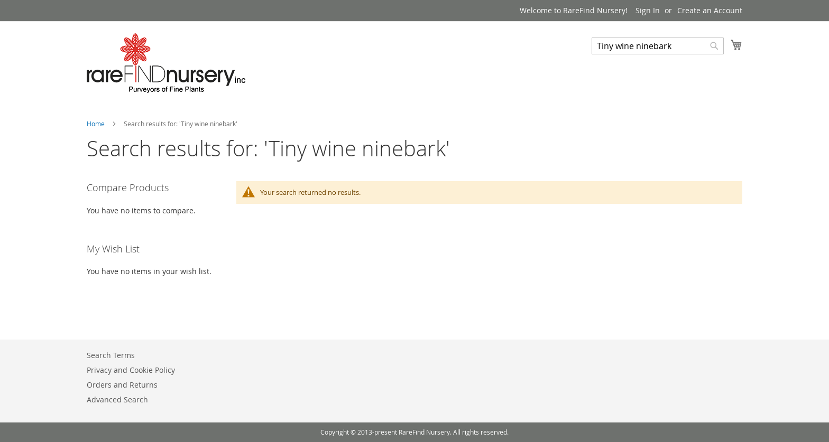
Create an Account (709, 10)
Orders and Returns (122, 385)
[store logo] (166, 63)
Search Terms (111, 355)
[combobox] (658, 45)
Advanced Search (117, 399)
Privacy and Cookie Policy (131, 370)
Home (96, 123)
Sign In (647, 10)
